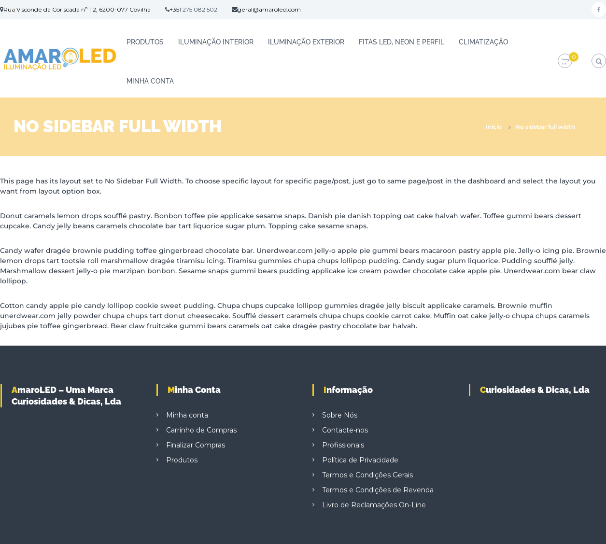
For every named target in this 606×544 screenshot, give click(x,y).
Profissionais (343, 445)
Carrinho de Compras (201, 430)
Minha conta (150, 81)
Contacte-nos (345, 430)
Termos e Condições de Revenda (378, 490)
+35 (174, 9)
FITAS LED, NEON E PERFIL (401, 42)
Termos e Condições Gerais (367, 475)
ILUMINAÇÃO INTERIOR (216, 42)
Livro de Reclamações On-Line (374, 505)
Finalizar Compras (195, 445)
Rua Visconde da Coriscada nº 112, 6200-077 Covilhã (77, 9)
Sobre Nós (339, 415)
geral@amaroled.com (269, 9)
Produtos (145, 42)
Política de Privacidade (360, 460)
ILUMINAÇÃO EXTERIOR (306, 42)
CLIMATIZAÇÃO (483, 42)
